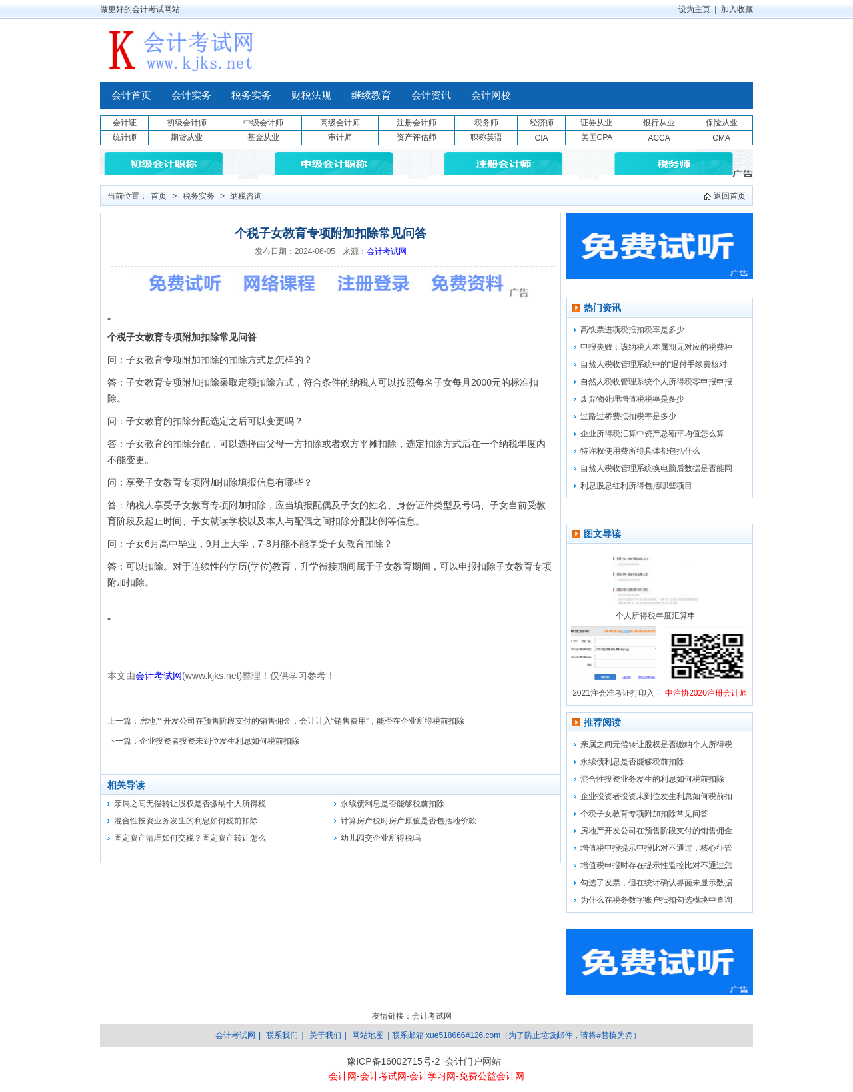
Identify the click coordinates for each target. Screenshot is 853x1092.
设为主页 (694, 9)
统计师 (125, 137)
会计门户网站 (473, 1061)
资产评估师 (416, 137)
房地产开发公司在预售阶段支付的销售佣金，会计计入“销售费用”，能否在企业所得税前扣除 (301, 721)
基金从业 (263, 137)
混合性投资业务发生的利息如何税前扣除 (186, 820)
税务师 (486, 122)
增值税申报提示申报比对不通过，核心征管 (656, 848)
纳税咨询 (246, 196)
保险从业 (722, 122)
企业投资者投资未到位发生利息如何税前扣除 (219, 741)
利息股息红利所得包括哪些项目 (636, 485)
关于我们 (325, 1035)
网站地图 (368, 1035)
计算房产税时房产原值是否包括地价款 (408, 820)
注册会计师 (416, 122)
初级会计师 (187, 122)
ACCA (659, 138)
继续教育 (371, 95)
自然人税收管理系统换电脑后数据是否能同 (656, 468)
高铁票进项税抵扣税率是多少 (632, 329)
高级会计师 (340, 122)
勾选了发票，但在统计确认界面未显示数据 (656, 882)
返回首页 (730, 196)
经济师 (542, 122)
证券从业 (596, 122)
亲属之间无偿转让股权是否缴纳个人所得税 (190, 803)
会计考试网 (387, 251)
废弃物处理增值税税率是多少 (632, 399)
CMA (721, 138)
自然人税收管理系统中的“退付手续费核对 (653, 364)
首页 (159, 196)
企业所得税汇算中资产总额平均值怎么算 (652, 433)
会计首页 (131, 95)
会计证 (125, 122)
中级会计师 (263, 122)
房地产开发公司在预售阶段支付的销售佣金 (656, 830)
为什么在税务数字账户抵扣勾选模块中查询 (656, 900)
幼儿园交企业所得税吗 (381, 838)
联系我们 (282, 1035)
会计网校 (491, 95)
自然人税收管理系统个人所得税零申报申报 (656, 381)
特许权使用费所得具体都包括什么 (640, 451)
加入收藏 (737, 9)
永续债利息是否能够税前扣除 (392, 803)
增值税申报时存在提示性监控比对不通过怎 (656, 865)
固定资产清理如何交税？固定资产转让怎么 (190, 838)
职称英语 (486, 137)
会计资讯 (431, 95)
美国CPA (597, 137)
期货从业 (187, 137)
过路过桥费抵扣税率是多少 (628, 416)
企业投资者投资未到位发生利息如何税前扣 (656, 796)
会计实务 (191, 95)
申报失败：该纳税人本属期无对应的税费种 (656, 347)
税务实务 (251, 95)
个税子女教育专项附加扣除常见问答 (644, 813)
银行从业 (659, 122)
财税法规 (311, 95)
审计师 (340, 137)
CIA (541, 138)
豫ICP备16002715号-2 (393, 1061)
